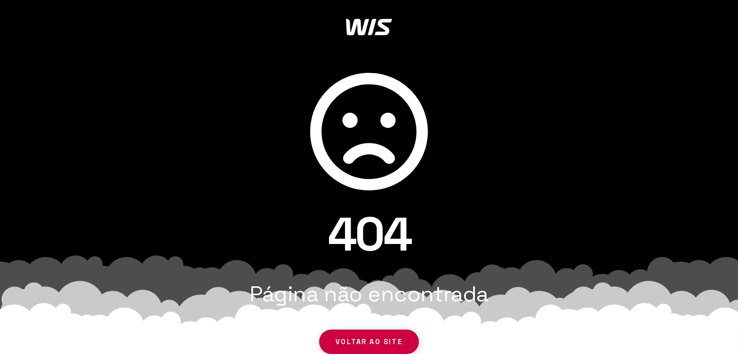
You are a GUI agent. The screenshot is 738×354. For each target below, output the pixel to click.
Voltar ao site (369, 342)
